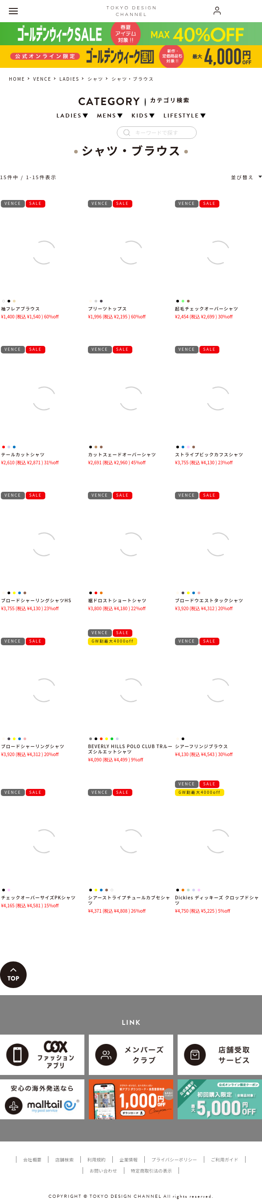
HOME (17, 78)
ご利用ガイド (224, 1159)
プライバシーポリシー (174, 1159)
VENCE (42, 78)
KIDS (139, 116)
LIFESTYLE (181, 116)
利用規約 (96, 1159)
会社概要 (32, 1159)
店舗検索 (64, 1159)
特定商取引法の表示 (151, 1170)
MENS (106, 116)
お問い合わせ (103, 1170)
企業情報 (128, 1159)
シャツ (95, 78)
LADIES (69, 78)
